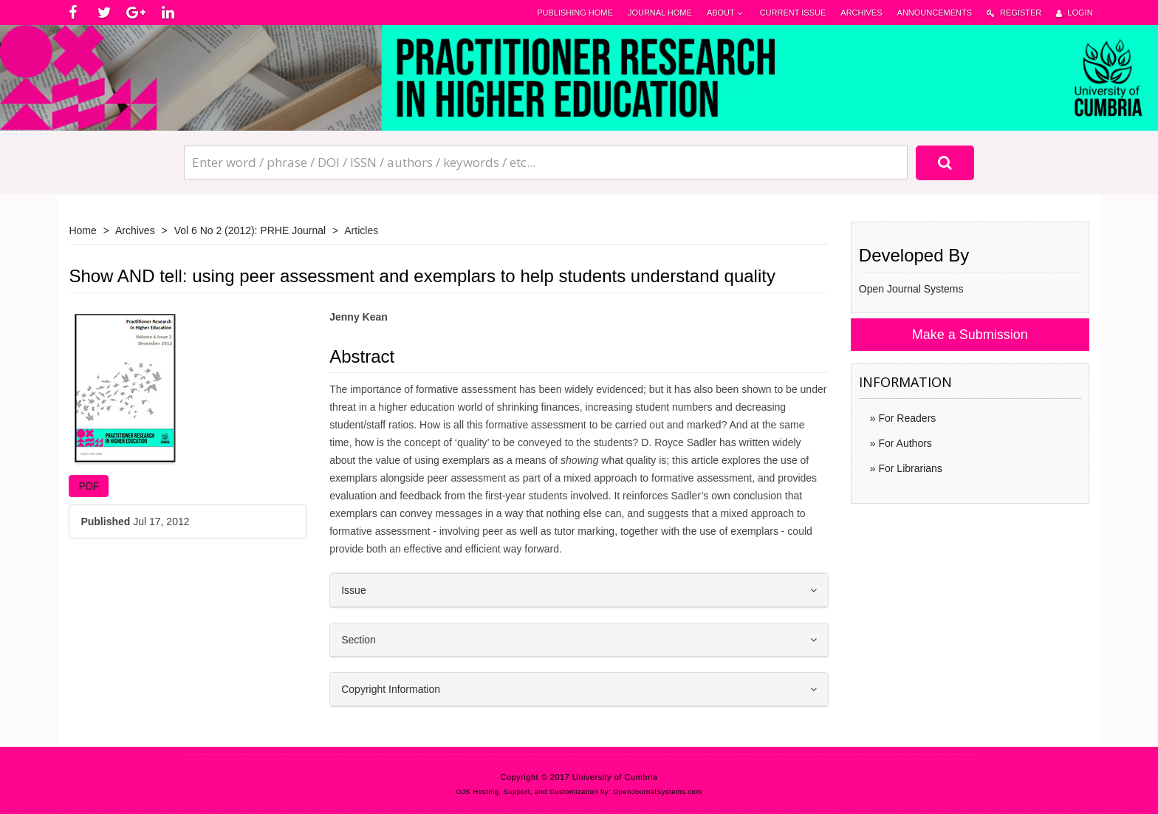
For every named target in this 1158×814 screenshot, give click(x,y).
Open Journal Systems (911, 289)
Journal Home (660, 12)
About (726, 13)
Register (1014, 13)
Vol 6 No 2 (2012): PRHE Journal (250, 230)
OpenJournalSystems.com (657, 792)
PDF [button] (88, 486)
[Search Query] (546, 162)
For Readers (906, 418)
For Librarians (909, 468)
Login (1074, 13)
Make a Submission (970, 334)
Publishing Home (575, 12)
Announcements (934, 12)
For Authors (904, 443)
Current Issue (793, 12)
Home (82, 230)
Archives (861, 12)
